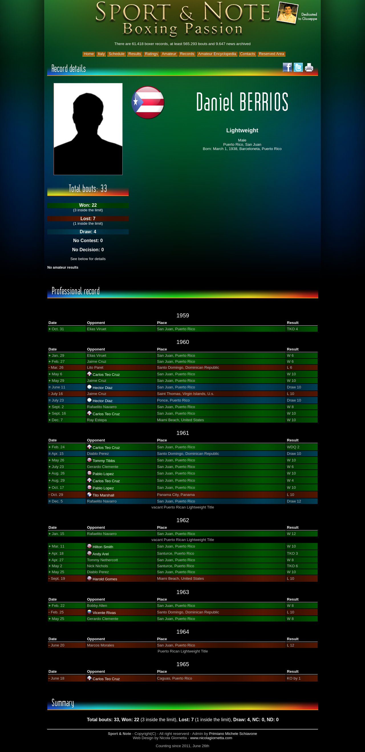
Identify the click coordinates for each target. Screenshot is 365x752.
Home (89, 54)
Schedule (117, 54)
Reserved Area (271, 54)
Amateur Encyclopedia (217, 54)
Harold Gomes (105, 579)
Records (187, 54)
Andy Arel (100, 554)
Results (134, 54)
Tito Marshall (103, 495)
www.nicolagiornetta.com (211, 738)
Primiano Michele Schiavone (233, 733)
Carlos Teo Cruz (106, 374)
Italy (101, 54)
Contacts (247, 54)
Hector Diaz (103, 388)
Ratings (151, 54)
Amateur (169, 54)
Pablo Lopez (103, 474)
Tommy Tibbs (104, 461)
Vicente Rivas (104, 613)
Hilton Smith (103, 547)
